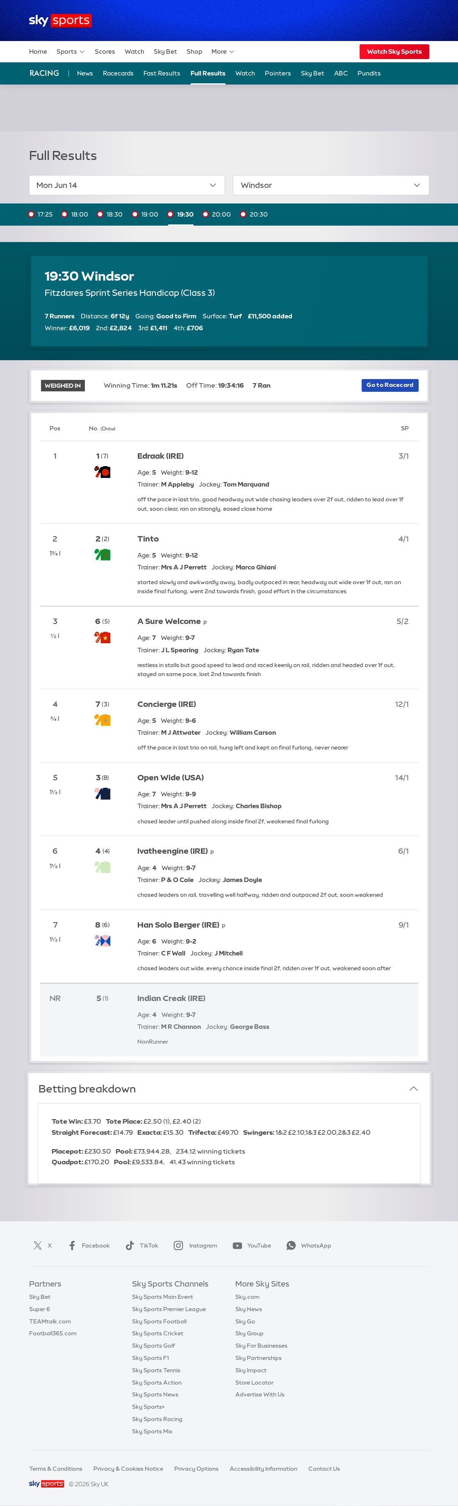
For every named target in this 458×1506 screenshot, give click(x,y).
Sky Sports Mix (152, 1431)
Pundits (369, 73)
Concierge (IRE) (166, 704)
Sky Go (245, 1321)
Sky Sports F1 (150, 1358)
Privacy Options (196, 1469)
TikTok (140, 1245)
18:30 (115, 214)
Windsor (331, 185)
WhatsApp (307, 1245)
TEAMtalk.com (50, 1321)
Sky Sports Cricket (157, 1333)
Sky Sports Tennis (156, 1370)
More (223, 51)
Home (38, 51)
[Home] (60, 20)
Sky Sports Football (159, 1321)
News (85, 73)
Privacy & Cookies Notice (128, 1469)
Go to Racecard (390, 385)
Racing (44, 73)
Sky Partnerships (258, 1358)
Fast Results (162, 73)
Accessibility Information (263, 1469)
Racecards (118, 73)
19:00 (149, 214)
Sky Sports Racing (157, 1419)
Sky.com (247, 1297)
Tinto (148, 539)
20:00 (221, 214)
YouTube (250, 1245)
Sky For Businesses (261, 1345)
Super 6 (39, 1309)
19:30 (185, 214)
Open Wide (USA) (170, 778)
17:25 (45, 214)
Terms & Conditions (55, 1469)
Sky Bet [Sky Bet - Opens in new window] (312, 73)
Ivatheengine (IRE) (172, 851)
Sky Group (249, 1333)
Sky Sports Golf (153, 1345)
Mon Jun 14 (126, 185)
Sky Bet (165, 51)
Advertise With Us (260, 1394)
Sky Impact (251, 1370)
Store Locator (254, 1382)
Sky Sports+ (148, 1407)
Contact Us (324, 1469)
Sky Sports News (155, 1394)
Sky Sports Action (157, 1382)
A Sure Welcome (169, 621)
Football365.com (53, 1333)
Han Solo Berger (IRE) (178, 925)
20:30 (259, 214)
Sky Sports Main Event (162, 1297)
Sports (71, 51)
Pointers (278, 73)
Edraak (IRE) (160, 456)
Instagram (193, 1245)
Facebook (87, 1245)
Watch (134, 51)
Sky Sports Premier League (169, 1309)
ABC (341, 73)
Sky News (248, 1309)
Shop (194, 51)
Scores (105, 51)
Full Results (208, 73)
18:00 (79, 214)
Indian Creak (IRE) (171, 998)
